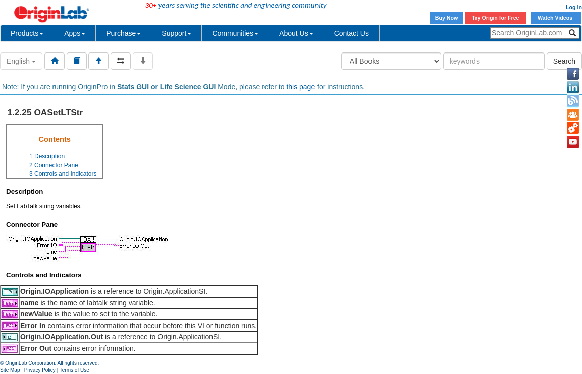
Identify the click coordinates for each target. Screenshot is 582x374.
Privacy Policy (40, 370)
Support (176, 33)
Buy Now (446, 18)
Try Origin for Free (495, 18)
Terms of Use (74, 370)
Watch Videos (556, 18)
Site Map (10, 370)
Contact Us (351, 33)
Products (27, 33)
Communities (235, 33)
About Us (296, 33)
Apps (74, 33)
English (21, 61)
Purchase (123, 33)
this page (300, 87)
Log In (574, 7)
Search (564, 61)
